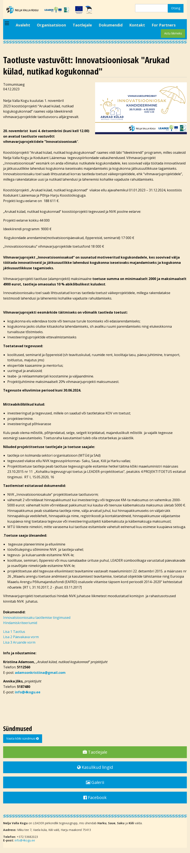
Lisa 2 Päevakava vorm (21, 637)
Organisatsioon (51, 25)
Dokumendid (111, 25)
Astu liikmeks (173, 33)
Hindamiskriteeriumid (20, 622)
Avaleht (23, 25)
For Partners (164, 25)
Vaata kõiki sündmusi (22, 738)
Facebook (95, 797)
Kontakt (137, 25)
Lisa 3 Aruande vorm (19, 642)
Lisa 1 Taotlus (14, 631)
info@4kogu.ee (25, 840)
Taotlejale (82, 25)
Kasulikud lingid (95, 767)
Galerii (95, 782)
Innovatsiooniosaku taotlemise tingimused (36, 617)
